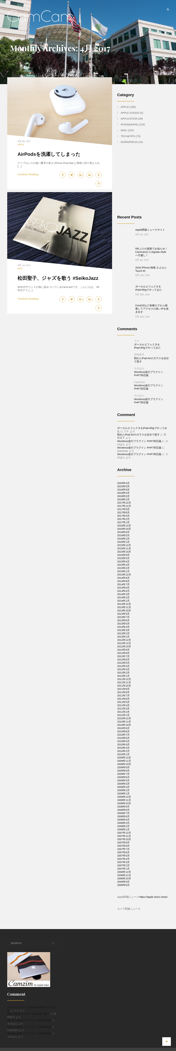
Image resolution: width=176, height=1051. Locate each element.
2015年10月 (124, 538)
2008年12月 (124, 783)
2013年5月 (123, 610)
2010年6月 (123, 724)
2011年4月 (123, 691)
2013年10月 (124, 597)
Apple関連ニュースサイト (150, 229)
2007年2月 (123, 851)
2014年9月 (123, 564)
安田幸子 (139, 341)
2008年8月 (123, 796)
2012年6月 (123, 646)
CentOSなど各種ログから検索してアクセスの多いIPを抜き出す (152, 295)
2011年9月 (123, 675)
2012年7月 (123, 642)
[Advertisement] (146, 182)
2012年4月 (123, 652)
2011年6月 (123, 685)
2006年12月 (124, 858)
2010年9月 (123, 714)
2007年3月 (123, 848)
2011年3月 (123, 695)
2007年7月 (123, 835)
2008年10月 (124, 789)
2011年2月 (123, 698)
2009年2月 (123, 776)
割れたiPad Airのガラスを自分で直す (138, 421)
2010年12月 (124, 704)
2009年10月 (124, 750)
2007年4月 (123, 845)
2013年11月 (124, 593)
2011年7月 (123, 682)
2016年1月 (123, 528)
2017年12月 (124, 489)
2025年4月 (123, 469)
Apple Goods (130, 112)
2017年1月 (123, 508)
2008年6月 (123, 802)
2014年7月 (123, 570)
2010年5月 (123, 727)
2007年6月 (123, 838)
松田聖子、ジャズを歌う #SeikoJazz (58, 278)
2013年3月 (123, 616)
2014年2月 (123, 584)
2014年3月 (123, 580)
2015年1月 (123, 557)
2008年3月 (123, 809)
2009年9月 (123, 753)
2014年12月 (124, 561)
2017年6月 (123, 499)
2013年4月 (123, 613)
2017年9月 (123, 495)
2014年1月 (123, 587)
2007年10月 (124, 825)
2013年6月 (123, 606)
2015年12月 (124, 531)
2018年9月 (123, 476)
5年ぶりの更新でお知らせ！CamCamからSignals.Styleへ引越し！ (151, 245)
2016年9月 (123, 518)
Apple (21, 144)
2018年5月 (123, 479)
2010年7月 (123, 721)
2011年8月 (123, 678)
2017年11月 (124, 492)
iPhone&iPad (129, 124)
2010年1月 (123, 740)
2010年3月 (123, 734)
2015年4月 (123, 548)
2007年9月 (123, 829)
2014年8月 (123, 567)
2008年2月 (123, 812)
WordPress (129, 142)
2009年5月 (123, 767)
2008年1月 (123, 816)
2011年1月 (123, 701)
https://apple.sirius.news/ (153, 883)
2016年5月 (123, 521)
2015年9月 (123, 541)
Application (129, 118)
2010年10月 (124, 711)
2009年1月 (123, 780)
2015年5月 (123, 544)
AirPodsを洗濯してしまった (49, 154)
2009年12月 (124, 744)
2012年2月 (123, 659)
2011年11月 (124, 668)
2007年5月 (123, 842)
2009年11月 (124, 747)
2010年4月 (123, 731)
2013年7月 (123, 603)
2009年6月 (123, 763)
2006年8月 (123, 871)
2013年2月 (123, 619)
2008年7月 (123, 799)
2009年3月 (123, 773)
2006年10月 (124, 865)
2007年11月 (124, 822)
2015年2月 (123, 554)
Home (94, 1040)
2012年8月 (123, 639)
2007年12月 (124, 819)
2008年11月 (124, 786)
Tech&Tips (128, 136)
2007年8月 (123, 832)
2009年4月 (123, 770)
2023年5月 (123, 472)
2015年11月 (124, 534)
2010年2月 (123, 737)
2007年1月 (123, 855)
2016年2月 (123, 525)
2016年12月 (124, 512)
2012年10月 (124, 633)
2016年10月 (124, 515)
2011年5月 (123, 688)
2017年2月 (123, 505)
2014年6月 (123, 574)
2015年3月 (123, 551)
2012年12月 (124, 626)
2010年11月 (124, 708)
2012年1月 (123, 662)
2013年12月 (124, 590)
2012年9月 (123, 636)
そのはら (139, 354)
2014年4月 (123, 577)
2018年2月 (123, 485)
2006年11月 (124, 861)
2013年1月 (123, 623)
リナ (136, 327)
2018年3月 (123, 482)
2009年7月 (123, 760)
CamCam (139, 368)
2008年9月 (123, 793)
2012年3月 (123, 655)
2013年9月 (123, 600)
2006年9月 (123, 868)
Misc (20, 268)
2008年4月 (123, 806)
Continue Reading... (29, 174)
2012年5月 (123, 649)
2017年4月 (123, 502)
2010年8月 (123, 717)
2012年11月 (124, 629)
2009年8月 (123, 757)
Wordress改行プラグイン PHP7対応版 (139, 427)
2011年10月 (124, 672)
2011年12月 (124, 665)
